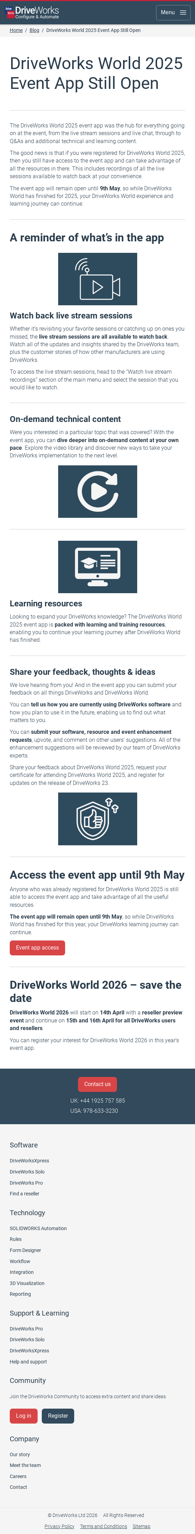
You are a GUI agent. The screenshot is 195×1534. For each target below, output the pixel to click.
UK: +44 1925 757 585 (97, 1100)
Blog (34, 30)
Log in (23, 1415)
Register (58, 1415)
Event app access (37, 947)
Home (16, 30)
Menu (174, 12)
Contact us (97, 1084)
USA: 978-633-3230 (94, 1111)
